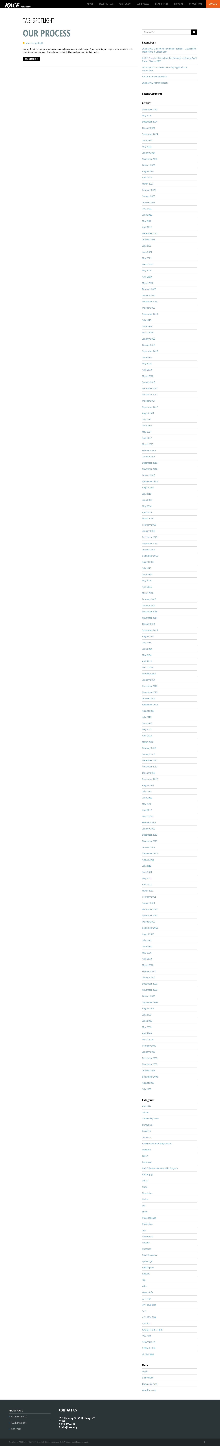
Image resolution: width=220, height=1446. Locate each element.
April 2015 (147, 587)
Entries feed (148, 1377)
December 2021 (149, 233)
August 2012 (148, 785)
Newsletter (147, 1193)
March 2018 (147, 376)
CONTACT (16, 1429)
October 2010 (148, 922)
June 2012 (147, 797)
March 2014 (147, 667)
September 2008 (150, 1077)
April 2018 (147, 370)
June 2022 (147, 215)
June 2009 (147, 1021)
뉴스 (144, 1311)
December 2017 (149, 388)
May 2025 (146, 115)
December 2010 (149, 909)
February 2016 (149, 525)
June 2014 (147, 649)
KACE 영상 (147, 1174)
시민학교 (146, 1323)
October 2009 (148, 996)
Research (146, 1249)
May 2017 (146, 432)
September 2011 (150, 853)
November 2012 (149, 766)
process (29, 43)
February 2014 (149, 673)
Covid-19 (146, 1131)
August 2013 (148, 711)
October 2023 (148, 165)
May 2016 (146, 506)
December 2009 (149, 984)
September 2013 (150, 704)
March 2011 (147, 891)
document (146, 1137)
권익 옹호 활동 (149, 1304)
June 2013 (147, 723)
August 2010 (148, 934)
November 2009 (149, 990)
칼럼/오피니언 (149, 1342)
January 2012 (148, 828)
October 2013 (148, 698)
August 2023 (148, 171)
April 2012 (147, 810)
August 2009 (148, 1008)
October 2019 (148, 308)
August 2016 (148, 487)
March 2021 (147, 264)
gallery (145, 1156)
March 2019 (147, 332)
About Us (146, 1106)
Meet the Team (107, 3)
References (147, 1236)
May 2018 (146, 363)
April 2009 (147, 1033)
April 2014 (147, 661)
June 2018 (147, 357)
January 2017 (148, 456)
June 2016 (147, 500)
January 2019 (148, 339)
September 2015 (150, 556)
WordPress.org (149, 1390)
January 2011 (148, 903)
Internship (146, 1162)
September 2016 (150, 481)
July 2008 (146, 1089)
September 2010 (150, 928)
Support (146, 1273)
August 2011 (148, 859)
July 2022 (146, 208)
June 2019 (147, 326)
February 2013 (149, 748)
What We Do (125, 3)
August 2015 (148, 562)
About (91, 3)
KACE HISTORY (19, 1416)
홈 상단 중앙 (148, 1354)
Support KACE (196, 3)
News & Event (162, 3)
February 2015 (149, 599)
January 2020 (148, 295)
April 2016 (147, 512)
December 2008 (149, 1058)
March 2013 (147, 742)
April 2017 (147, 438)
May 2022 (146, 221)
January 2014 (148, 680)
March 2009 (147, 1039)
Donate (213, 4)
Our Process (47, 33)
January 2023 (148, 196)
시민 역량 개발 (149, 1317)
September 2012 (150, 779)
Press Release (149, 1218)
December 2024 (149, 122)
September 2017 (150, 407)
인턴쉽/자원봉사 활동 (152, 1329)
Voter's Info (147, 1292)
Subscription (148, 1267)
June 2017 (147, 425)
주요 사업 (146, 1335)
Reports (146, 1242)
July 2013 (146, 717)
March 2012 (147, 816)
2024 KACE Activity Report (155, 83)
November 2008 (149, 1064)
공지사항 (146, 1298)
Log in (145, 1371)
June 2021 (147, 252)
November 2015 (149, 543)
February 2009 (149, 1046)
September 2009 (150, 1002)
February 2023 (149, 190)
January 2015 (148, 605)
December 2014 (149, 611)
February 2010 (149, 971)
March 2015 (147, 593)
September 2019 (150, 314)
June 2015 (147, 574)
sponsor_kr (147, 1261)
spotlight (39, 43)
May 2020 (146, 270)
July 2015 (146, 568)
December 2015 (149, 537)
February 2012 (149, 822)
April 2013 (147, 735)
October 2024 (148, 128)
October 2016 (148, 475)
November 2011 (149, 841)
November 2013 (149, 692)
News (144, 1187)
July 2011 (146, 866)
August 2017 (148, 413)
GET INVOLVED (144, 3)
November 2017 (149, 394)
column (145, 1112)
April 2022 (147, 227)
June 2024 (147, 140)
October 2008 (148, 1070)
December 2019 (149, 301)
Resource (179, 3)
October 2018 (148, 345)
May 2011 (146, 878)
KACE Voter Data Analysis (154, 76)
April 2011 (147, 884)
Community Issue (150, 1118)
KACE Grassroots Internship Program (160, 1168)
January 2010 (148, 977)
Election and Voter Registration (156, 1143)
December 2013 (149, 686)
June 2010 (147, 946)
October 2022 (148, 202)
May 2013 (146, 729)
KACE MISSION (18, 1423)
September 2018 (150, 351)
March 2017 (147, 444)
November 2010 (149, 915)
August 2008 (148, 1083)
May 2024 (146, 146)
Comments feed (149, 1384)
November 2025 (149, 109)
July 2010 (146, 940)
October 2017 (148, 401)
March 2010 (147, 965)
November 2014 (149, 618)
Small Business (149, 1255)
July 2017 (146, 419)
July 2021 (146, 246)
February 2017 (149, 450)
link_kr (145, 1180)
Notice (145, 1199)
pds (144, 1205)
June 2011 (147, 872)
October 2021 (148, 239)
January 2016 (148, 531)
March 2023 (147, 184)
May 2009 (146, 1027)
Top (144, 1280)
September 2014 (150, 630)
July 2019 (146, 320)
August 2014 (148, 636)
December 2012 (149, 760)
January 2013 (148, 754)
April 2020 (147, 277)
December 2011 (149, 835)
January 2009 (148, 1052)
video (144, 1286)
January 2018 (148, 382)
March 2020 (147, 283)
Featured (146, 1149)
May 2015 (146, 580)
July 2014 (146, 642)
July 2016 (146, 494)
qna (144, 1230)
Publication (147, 1224)
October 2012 (148, 773)
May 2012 (146, 804)
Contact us (147, 1125)
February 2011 (149, 897)
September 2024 (150, 134)
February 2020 (149, 289)
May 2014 (146, 655)
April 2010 (147, 959)
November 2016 (149, 469)
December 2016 (149, 463)
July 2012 (146, 791)
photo (144, 1211)
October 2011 (148, 847)
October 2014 (148, 624)
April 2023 (147, 177)
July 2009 (146, 1015)
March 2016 (147, 518)
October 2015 (148, 549)
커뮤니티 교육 (149, 1348)
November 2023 (149, 159)
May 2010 (146, 953)
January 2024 (148, 153)
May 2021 (146, 258)
